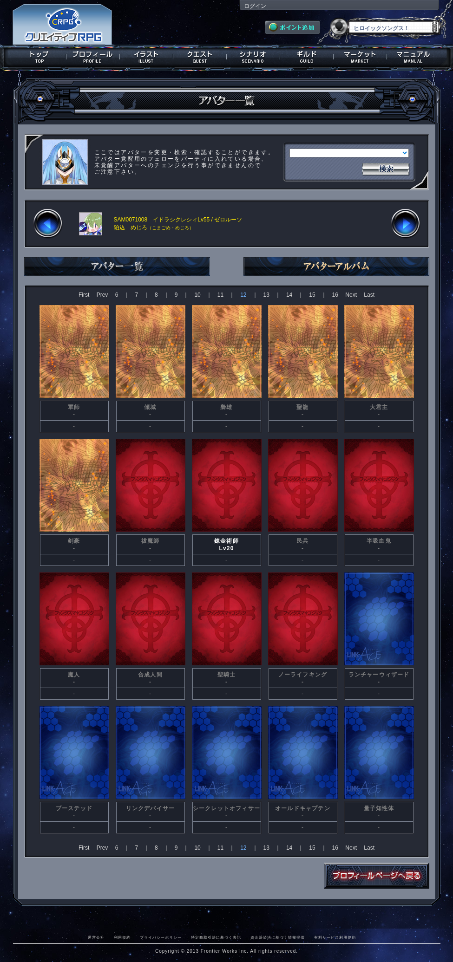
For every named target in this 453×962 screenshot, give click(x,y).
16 (335, 295)
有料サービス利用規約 (335, 937)
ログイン (255, 6)
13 (266, 295)
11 (220, 295)
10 (197, 295)
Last (369, 295)
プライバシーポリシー (161, 937)
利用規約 (122, 937)
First (84, 295)
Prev (102, 295)
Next (351, 295)
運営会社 (96, 937)
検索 (385, 168)
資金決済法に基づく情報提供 (277, 937)
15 (312, 295)
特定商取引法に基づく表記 (216, 937)
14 (289, 295)
